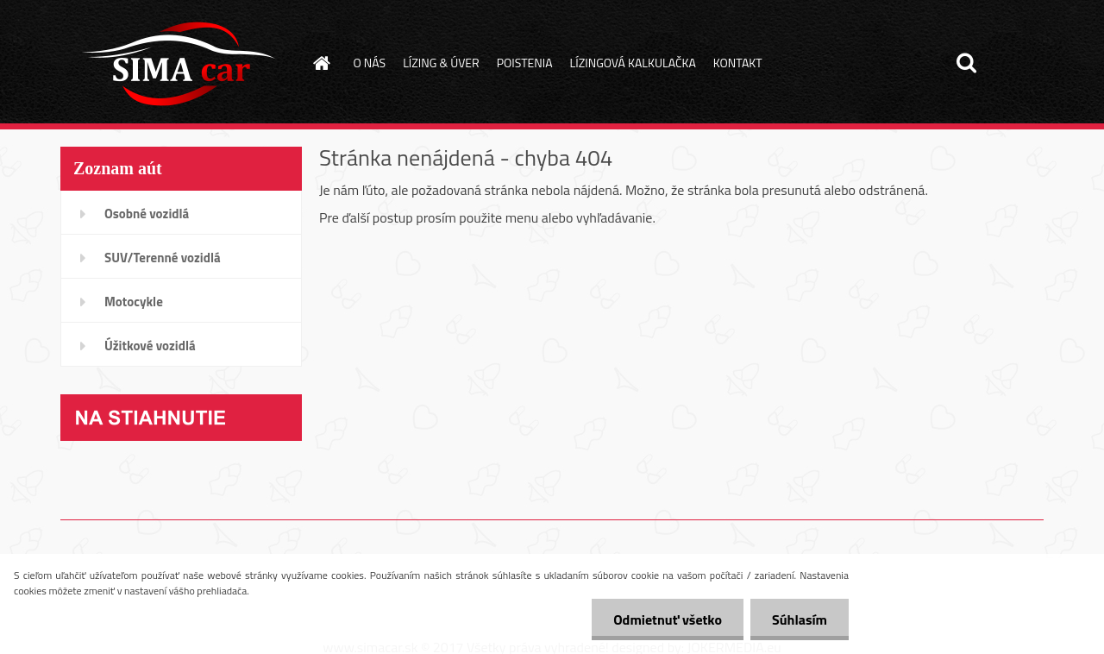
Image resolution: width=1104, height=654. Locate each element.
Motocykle (133, 301)
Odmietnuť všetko (667, 619)
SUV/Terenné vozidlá (162, 257)
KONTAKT (737, 62)
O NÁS (370, 62)
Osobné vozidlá (146, 213)
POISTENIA (525, 62)
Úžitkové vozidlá (150, 345)
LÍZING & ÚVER (441, 62)
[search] (966, 63)
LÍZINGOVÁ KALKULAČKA (633, 62)
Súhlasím (799, 619)
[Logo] (179, 64)
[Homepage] (321, 63)
